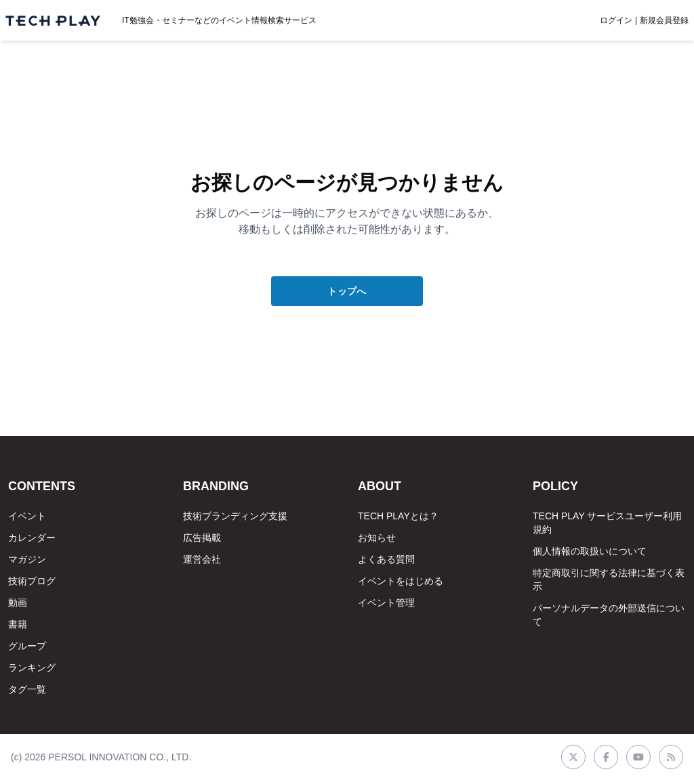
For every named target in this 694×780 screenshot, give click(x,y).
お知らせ (377, 537)
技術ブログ (32, 581)
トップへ (346, 291)
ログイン (616, 20)
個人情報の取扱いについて (590, 551)
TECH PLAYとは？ (398, 516)
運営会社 (202, 559)
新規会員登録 (664, 20)
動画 (17, 602)
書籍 (17, 624)
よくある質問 (386, 559)
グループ (27, 646)
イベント (27, 516)
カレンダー (32, 537)
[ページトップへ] (52, 21)
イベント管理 (386, 602)
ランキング (32, 667)
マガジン (27, 559)
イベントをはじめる (400, 581)
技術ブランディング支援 (235, 516)
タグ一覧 (27, 689)
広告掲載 (202, 537)
